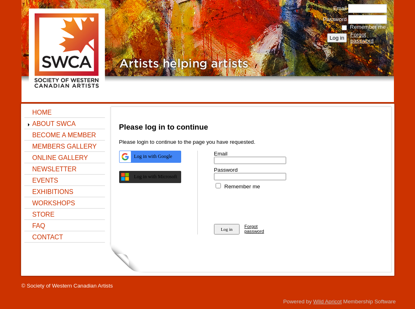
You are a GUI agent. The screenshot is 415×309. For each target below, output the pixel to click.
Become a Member (64, 135)
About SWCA (54, 123)
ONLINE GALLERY (60, 157)
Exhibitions (52, 191)
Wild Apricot (327, 301)
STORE (43, 214)
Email (338, 8)
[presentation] (275, 205)
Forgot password (362, 38)
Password (333, 19)
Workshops (53, 203)
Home (42, 112)
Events (45, 180)
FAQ (38, 225)
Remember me (368, 27)
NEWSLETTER (54, 169)
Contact (47, 237)
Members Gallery (64, 146)
